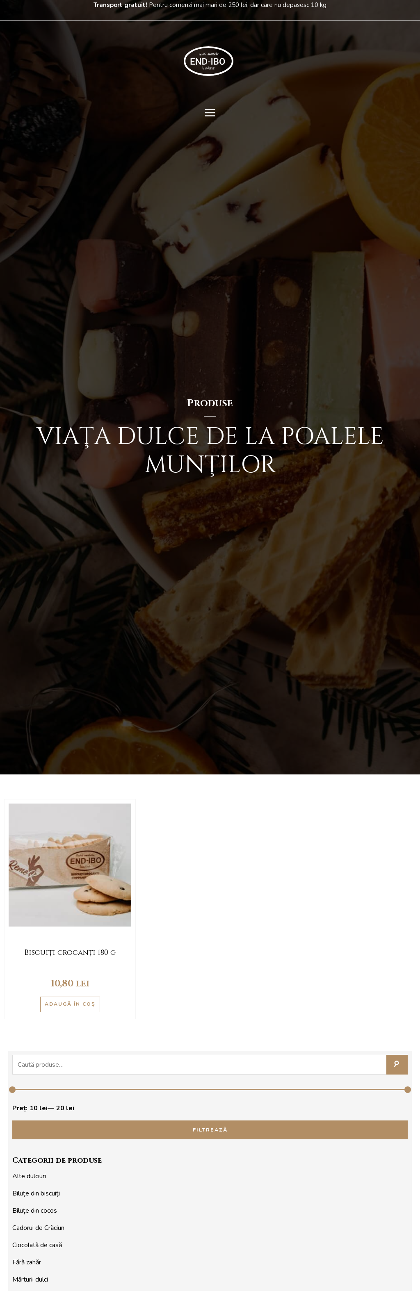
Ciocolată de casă (37, 1245)
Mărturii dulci (30, 1280)
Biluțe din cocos (34, 1211)
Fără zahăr (26, 1263)
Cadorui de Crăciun (38, 1228)
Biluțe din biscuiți (36, 1194)
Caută (397, 1065)
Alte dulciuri (29, 1177)
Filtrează (210, 1130)
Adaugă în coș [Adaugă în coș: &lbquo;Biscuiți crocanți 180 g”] (70, 1004)
